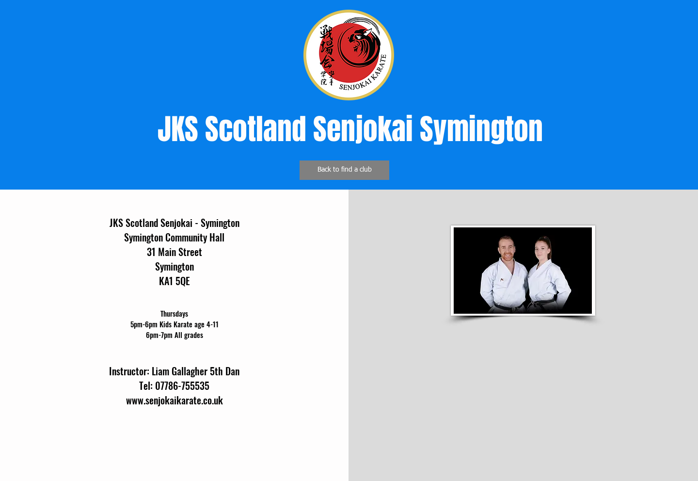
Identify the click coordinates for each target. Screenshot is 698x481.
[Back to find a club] (344, 170)
